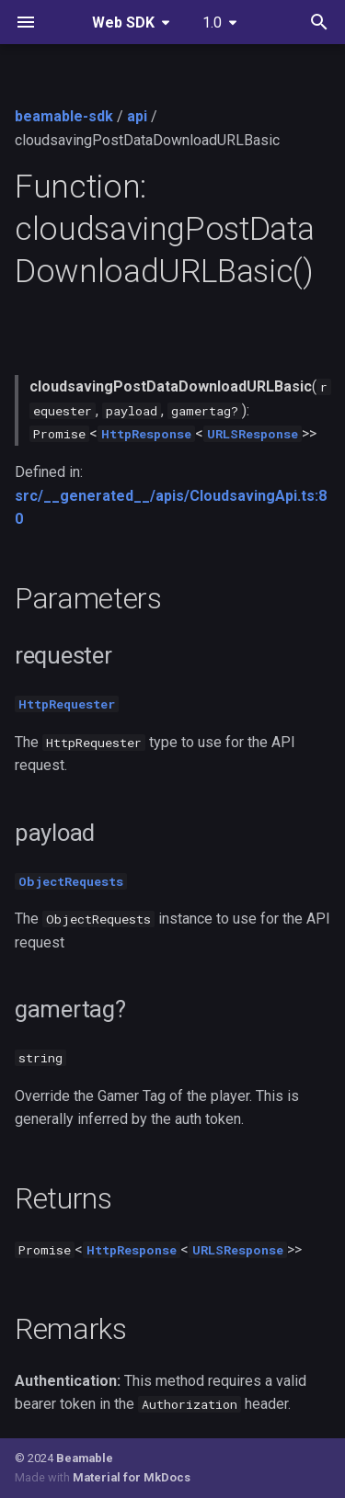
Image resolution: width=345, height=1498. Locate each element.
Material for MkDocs (131, 1477)
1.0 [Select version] (212, 22)
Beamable (84, 1458)
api (137, 116)
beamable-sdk (64, 116)
